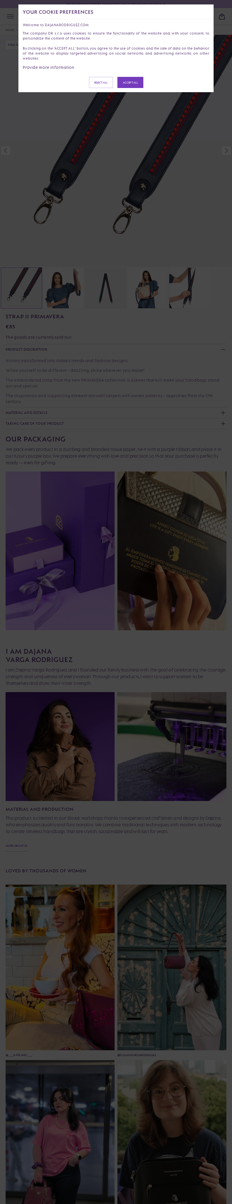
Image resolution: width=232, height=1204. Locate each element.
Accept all (130, 82)
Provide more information (48, 67)
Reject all (101, 82)
